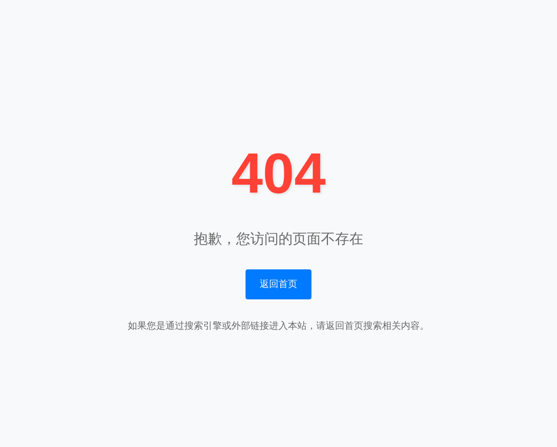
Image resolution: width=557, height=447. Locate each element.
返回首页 (278, 284)
